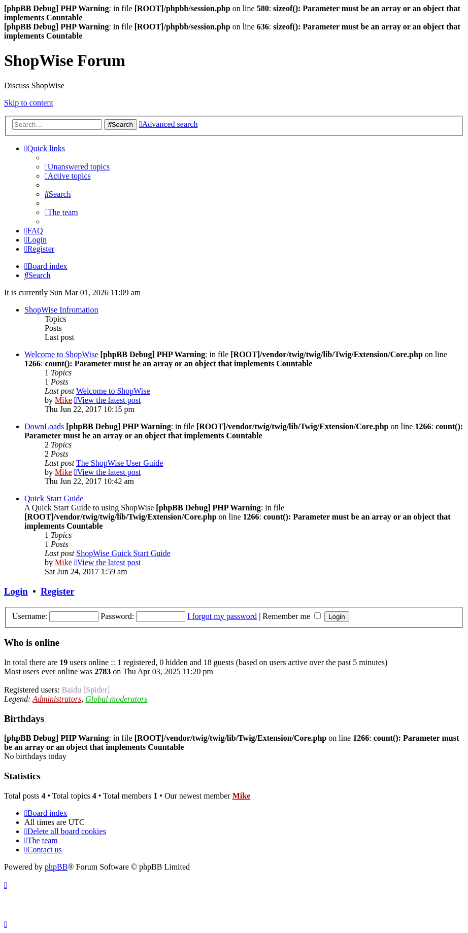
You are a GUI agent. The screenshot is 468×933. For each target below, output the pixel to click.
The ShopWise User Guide (119, 463)
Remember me (291, 616)
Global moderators (116, 699)
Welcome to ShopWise (61, 354)
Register (57, 591)
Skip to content (28, 102)
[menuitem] (77, 166)
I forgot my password (222, 616)
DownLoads (44, 426)
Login (16, 591)
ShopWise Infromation (61, 309)
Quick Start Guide (53, 498)
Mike (63, 400)
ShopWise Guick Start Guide (123, 553)
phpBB (56, 866)
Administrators (56, 699)
